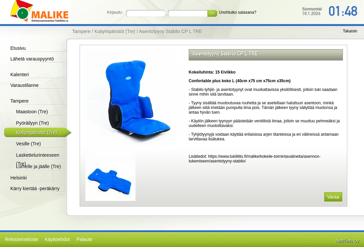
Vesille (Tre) (28, 143)
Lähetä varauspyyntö (32, 58)
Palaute (84, 239)
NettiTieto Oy (347, 241)
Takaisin (350, 31)
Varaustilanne (24, 85)
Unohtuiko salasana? (237, 12)
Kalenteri (19, 74)
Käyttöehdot (57, 239)
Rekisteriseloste (21, 239)
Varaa (333, 197)
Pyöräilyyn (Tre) (32, 123)
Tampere (19, 101)
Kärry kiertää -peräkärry (35, 188)
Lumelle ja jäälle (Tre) (38, 166)
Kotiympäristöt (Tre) (36, 132)
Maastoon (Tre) (32, 111)
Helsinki (18, 177)
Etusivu (18, 48)
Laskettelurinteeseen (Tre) (37, 159)
